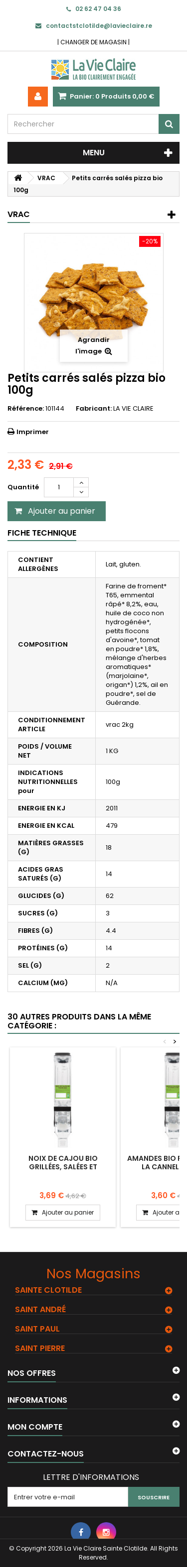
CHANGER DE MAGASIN (93, 42)
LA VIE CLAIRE (133, 408)
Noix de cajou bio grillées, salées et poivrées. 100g (63, 1166)
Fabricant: (94, 408)
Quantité (23, 487)
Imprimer (32, 432)
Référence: (25, 408)
